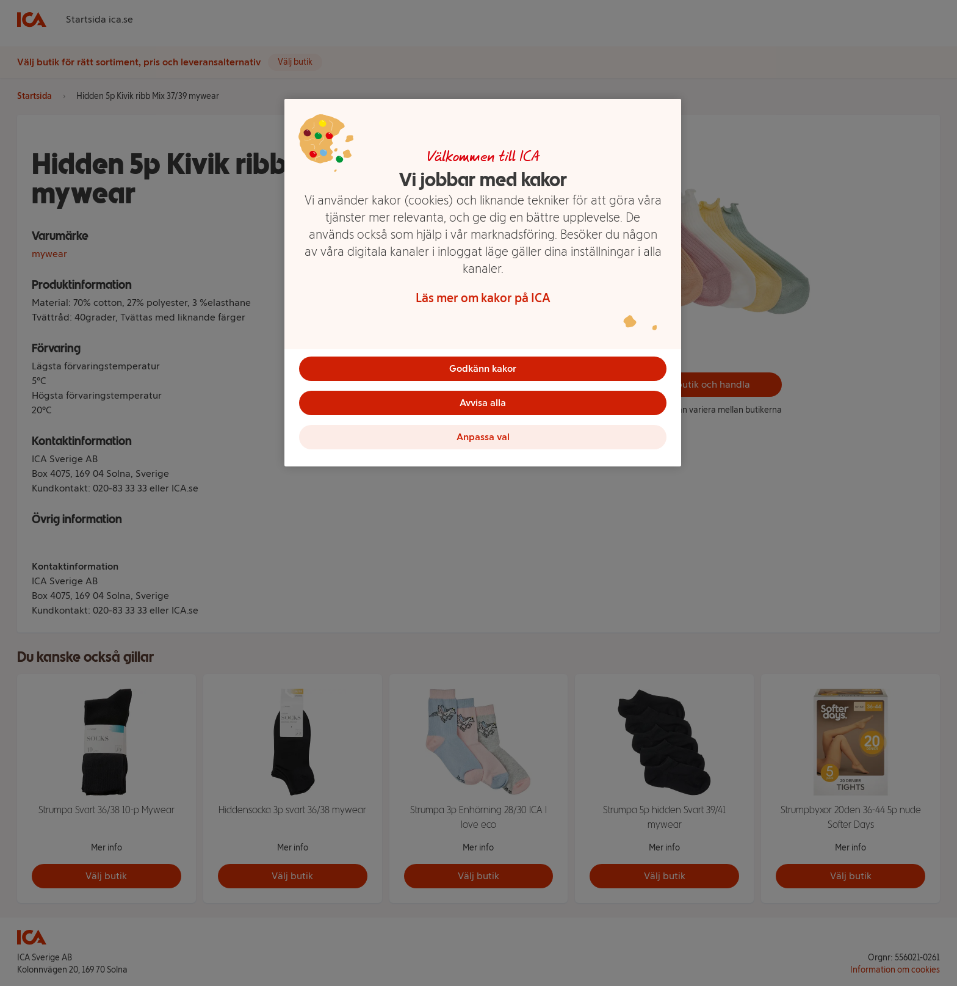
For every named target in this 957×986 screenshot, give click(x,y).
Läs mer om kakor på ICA (483, 298)
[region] (482, 282)
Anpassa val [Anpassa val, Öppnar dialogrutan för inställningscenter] (483, 437)
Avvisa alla (483, 402)
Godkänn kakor (482, 368)
